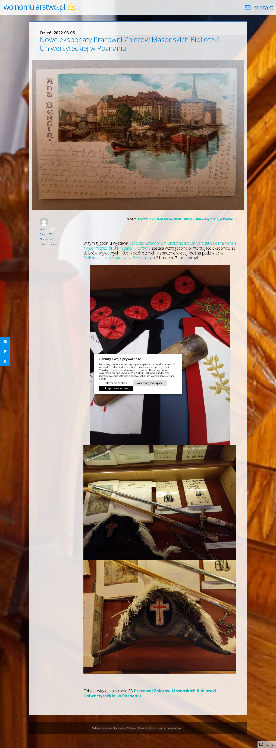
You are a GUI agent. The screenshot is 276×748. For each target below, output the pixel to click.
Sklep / (141, 728)
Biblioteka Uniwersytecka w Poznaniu (116, 258)
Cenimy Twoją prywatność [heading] (120, 359)
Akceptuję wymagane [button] (150, 383)
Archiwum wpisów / (102, 728)
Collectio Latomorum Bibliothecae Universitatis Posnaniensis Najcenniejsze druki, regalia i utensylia (159, 245)
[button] (5, 341)
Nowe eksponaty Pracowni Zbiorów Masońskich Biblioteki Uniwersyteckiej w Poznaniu (129, 44)
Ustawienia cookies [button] (115, 383)
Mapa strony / (120, 728)
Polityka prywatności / (170, 728)
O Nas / (132, 728)
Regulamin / (151, 728)
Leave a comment (49, 244)
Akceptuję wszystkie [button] (116, 388)
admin (43, 229)
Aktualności (46, 239)
